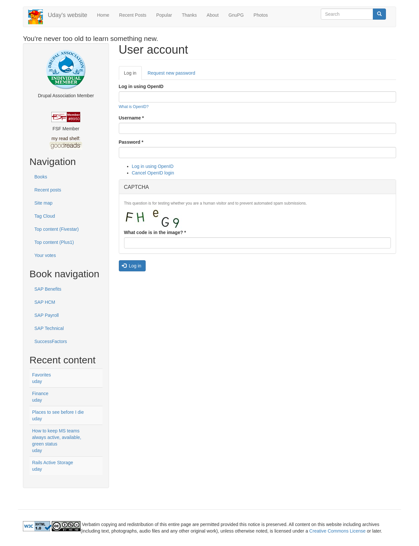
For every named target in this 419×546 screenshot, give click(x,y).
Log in (133, 75)
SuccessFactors (50, 341)
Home (103, 15)
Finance (40, 393)
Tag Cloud (44, 216)
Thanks (189, 15)
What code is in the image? (155, 232)
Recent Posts (132, 15)
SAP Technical (49, 328)
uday (37, 381)
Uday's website (67, 15)
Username (131, 117)
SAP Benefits (47, 289)
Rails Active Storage (52, 462)
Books (40, 176)
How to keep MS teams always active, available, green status (56, 437)
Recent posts (47, 189)
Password (131, 142)
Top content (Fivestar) (56, 229)
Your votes (45, 255)
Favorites (41, 374)
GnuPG (236, 15)
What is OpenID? (134, 106)
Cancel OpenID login (153, 172)
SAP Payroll (46, 315)
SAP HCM (44, 302)
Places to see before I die (58, 412)
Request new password (171, 73)
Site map (43, 203)
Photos (261, 15)
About (213, 15)
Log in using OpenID (141, 86)
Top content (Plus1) (54, 242)
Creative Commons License (337, 531)
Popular (164, 15)
